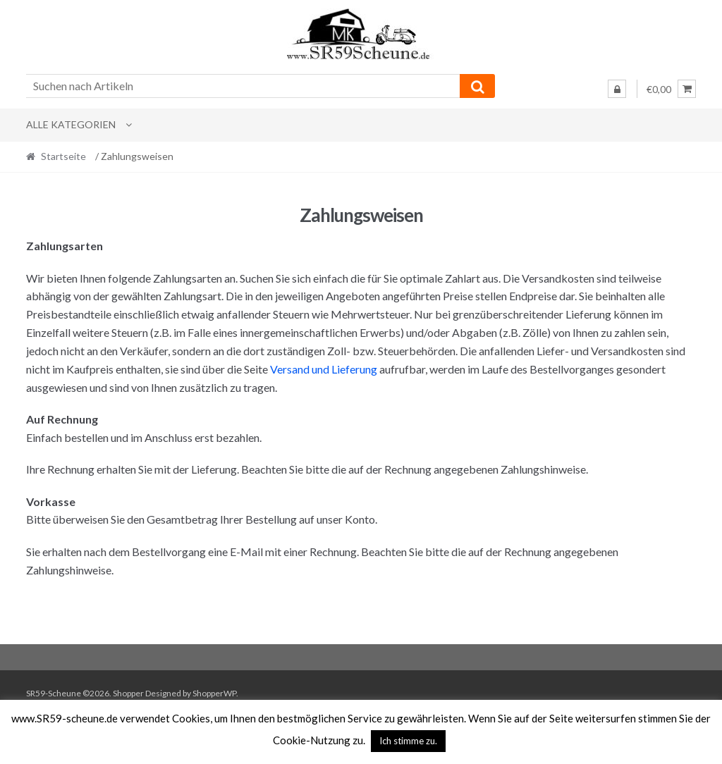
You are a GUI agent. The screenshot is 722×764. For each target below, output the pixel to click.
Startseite (63, 156)
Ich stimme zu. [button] (408, 740)
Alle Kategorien (71, 124)
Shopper (128, 693)
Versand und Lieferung (323, 369)
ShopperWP (214, 693)
